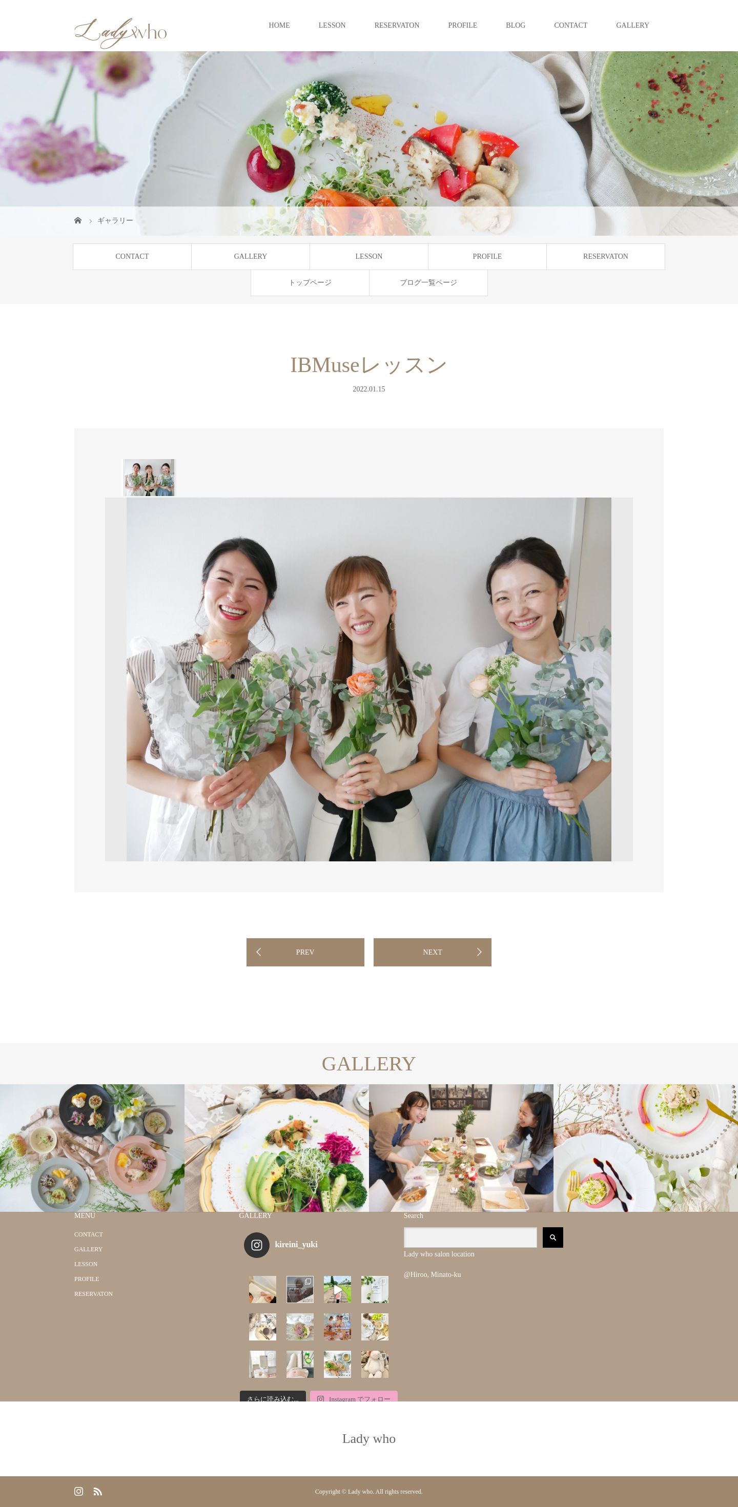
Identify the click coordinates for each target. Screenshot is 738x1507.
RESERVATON (397, 25)
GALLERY (632, 25)
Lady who (369, 1438)
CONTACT (570, 25)
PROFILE (463, 25)
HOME (279, 25)
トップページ (310, 282)
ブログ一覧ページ (428, 282)
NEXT (432, 952)
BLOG (515, 25)
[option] (148, 477)
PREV (305, 952)
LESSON (332, 25)
